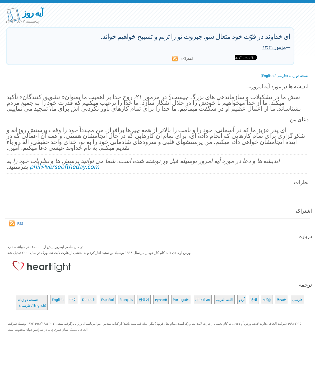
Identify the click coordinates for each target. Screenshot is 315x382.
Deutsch (88, 299)
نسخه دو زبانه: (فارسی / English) (31, 302)
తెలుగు (281, 299)
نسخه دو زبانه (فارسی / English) (284, 75)
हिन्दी (254, 299)
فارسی (297, 299)
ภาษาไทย (202, 299)
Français (126, 299)
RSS (20, 223)
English (57, 299)
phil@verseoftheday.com (64, 166)
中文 (73, 299)
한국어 (144, 299)
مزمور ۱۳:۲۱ (274, 47)
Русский (161, 299)
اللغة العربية (224, 299)
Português (181, 299)
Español (107, 299)
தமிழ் (267, 299)
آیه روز (32, 12)
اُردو (242, 299)
